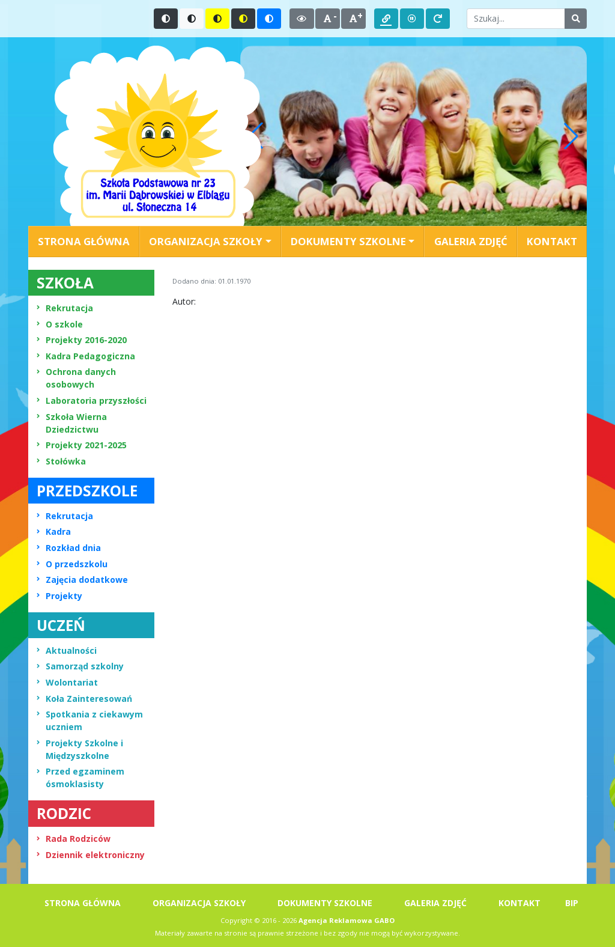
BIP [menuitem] (571, 903)
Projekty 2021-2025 (82, 445)
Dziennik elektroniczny (91, 854)
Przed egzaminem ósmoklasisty (80, 778)
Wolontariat (67, 682)
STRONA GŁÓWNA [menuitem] (84, 241)
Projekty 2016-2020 (82, 340)
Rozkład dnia (69, 547)
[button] (571, 136)
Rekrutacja (65, 308)
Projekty (59, 595)
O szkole (60, 324)
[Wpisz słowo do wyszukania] (516, 18)
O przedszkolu (72, 564)
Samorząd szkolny (80, 666)
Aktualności (67, 650)
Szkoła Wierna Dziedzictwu (72, 423)
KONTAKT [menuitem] (552, 241)
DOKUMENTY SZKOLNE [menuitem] (324, 903)
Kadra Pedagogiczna (86, 356)
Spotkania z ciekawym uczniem (90, 720)
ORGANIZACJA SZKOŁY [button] (205, 241)
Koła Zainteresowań (84, 698)
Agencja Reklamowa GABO (346, 920)
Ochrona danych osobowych (76, 378)
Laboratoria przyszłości (92, 400)
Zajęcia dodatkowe (82, 579)
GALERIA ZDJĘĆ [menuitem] (470, 241)
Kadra (54, 531)
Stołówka (61, 461)
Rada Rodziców (74, 838)
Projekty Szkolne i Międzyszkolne (80, 749)
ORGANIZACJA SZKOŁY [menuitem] (199, 903)
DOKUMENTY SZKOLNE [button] (348, 241)
